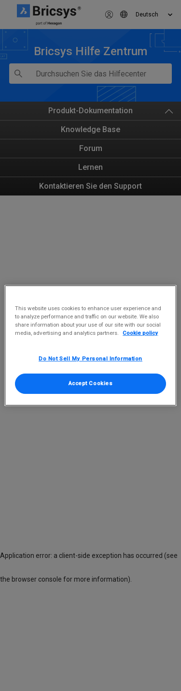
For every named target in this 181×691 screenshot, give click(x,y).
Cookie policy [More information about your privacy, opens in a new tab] (140, 333)
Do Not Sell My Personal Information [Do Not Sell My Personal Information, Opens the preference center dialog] (90, 358)
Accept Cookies (91, 383)
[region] (90, 345)
